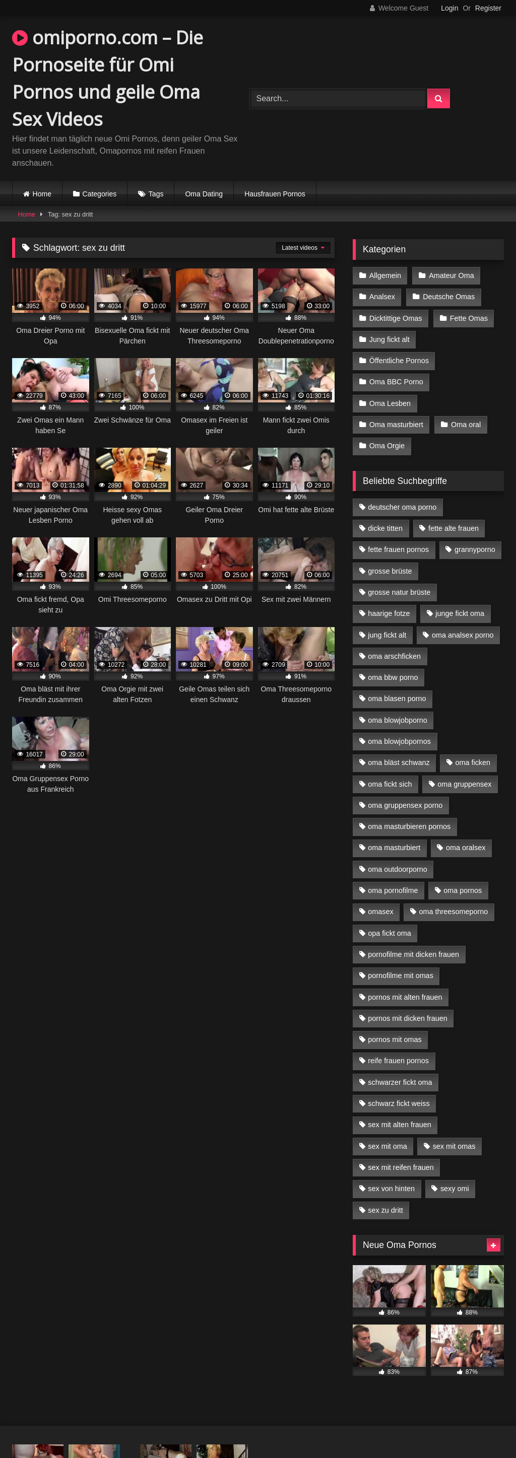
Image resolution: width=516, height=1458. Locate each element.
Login (449, 8)
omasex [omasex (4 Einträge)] (380, 912)
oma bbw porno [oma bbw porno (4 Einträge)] (393, 677)
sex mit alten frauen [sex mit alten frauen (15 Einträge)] (399, 1125)
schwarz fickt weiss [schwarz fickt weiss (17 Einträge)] (398, 1103)
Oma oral (466, 425)
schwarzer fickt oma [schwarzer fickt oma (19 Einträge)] (400, 1082)
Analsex (382, 297)
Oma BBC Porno (396, 382)
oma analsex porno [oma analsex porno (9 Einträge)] (462, 635)
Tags (156, 194)
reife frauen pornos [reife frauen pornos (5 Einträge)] (398, 1061)
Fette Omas (469, 318)
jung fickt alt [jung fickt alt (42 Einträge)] (387, 635)
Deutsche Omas (449, 297)
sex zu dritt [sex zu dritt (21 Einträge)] (385, 1210)
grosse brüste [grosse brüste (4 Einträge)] (390, 571)
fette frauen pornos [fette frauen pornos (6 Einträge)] (398, 549)
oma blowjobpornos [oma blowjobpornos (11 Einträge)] (399, 741)
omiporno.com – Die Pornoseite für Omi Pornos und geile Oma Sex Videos (107, 78)
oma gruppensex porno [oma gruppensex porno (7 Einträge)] (405, 805)
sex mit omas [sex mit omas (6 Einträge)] (454, 1146)
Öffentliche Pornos (399, 361)
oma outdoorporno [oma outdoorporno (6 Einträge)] (397, 869)
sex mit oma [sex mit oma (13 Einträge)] (387, 1146)
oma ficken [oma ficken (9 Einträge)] (472, 762)
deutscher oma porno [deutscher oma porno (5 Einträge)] (402, 507)
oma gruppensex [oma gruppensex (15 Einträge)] (464, 784)
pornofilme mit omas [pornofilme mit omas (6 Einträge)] (400, 975)
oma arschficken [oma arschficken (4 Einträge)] (394, 656)
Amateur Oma (451, 275)
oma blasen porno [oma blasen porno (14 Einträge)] (397, 699)
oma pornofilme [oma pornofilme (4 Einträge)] (393, 890)
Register (488, 8)
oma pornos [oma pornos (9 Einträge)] (462, 890)
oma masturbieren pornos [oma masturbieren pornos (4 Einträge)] (409, 826)
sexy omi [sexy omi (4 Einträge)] (454, 1189)
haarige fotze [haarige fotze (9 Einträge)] (389, 613)
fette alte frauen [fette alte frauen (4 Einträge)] (453, 528)
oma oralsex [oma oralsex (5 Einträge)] (465, 848)
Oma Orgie (387, 446)
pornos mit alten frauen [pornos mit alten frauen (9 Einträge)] (405, 997)
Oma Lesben (390, 403)
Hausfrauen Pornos (274, 194)
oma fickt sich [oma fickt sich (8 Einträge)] (390, 784)
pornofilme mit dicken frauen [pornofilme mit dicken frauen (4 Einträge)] (413, 954)
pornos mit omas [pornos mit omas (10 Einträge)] (394, 1039)
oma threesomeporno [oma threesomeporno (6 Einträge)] (453, 912)
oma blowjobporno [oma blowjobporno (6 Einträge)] (397, 720)
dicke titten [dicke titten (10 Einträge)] (385, 528)
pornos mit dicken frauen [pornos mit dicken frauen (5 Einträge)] (407, 1018)
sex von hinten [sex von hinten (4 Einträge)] (391, 1189)
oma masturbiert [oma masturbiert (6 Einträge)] (394, 848)
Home (42, 194)
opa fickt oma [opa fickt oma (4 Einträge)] (389, 933)
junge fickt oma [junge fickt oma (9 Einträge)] (459, 613)
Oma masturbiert (396, 425)
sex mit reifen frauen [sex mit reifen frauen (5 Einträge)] (400, 1167)
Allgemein (385, 275)
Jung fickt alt (389, 339)
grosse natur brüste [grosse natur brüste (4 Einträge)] (399, 592)
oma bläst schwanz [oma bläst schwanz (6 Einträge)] (398, 762)
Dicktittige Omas (395, 318)
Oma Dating (204, 194)
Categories (100, 194)
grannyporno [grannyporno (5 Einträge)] (475, 549)
